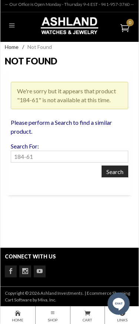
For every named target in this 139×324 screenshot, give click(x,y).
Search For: (25, 146)
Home (12, 47)
